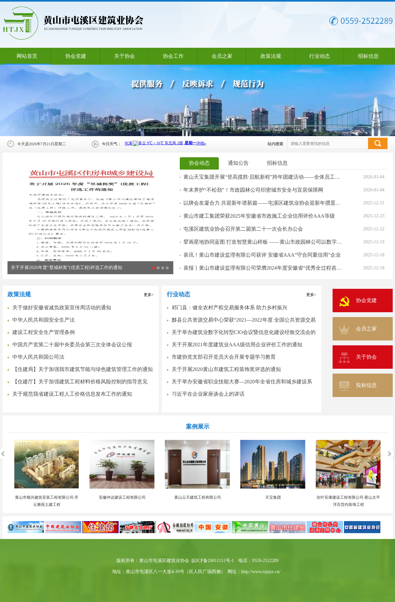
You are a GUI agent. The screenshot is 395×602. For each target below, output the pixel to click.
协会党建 (75, 56)
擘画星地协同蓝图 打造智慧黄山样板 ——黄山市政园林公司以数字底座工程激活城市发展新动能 (263, 242)
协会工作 (173, 56)
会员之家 (222, 56)
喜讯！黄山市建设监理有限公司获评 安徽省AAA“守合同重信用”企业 (262, 255)
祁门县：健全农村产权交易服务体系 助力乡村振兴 (229, 307)
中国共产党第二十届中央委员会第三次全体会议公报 (72, 344)
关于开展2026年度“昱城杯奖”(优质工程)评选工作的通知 (67, 267)
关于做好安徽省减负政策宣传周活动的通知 (61, 307)
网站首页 (27, 56)
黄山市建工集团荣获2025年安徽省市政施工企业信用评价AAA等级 (259, 216)
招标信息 (368, 56)
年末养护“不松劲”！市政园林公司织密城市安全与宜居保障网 (253, 190)
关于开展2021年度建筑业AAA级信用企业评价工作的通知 (237, 344)
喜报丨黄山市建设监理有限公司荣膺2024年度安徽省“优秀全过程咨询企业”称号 (263, 268)
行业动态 (319, 56)
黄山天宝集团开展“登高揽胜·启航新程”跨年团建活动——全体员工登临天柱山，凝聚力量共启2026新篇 (263, 177)
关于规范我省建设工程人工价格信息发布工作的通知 (72, 394)
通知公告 (238, 163)
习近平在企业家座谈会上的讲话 (208, 394)
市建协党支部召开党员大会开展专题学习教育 (224, 357)
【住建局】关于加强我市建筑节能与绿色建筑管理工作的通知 (82, 369)
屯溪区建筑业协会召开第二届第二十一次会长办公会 (243, 229)
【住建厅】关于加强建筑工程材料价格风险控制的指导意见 (80, 381)
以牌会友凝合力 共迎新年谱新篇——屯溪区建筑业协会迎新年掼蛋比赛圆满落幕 (263, 203)
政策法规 (270, 56)
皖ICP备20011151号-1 (212, 560)
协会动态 (199, 163)
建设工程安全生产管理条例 (43, 332)
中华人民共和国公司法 (38, 357)
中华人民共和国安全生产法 (43, 320)
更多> (149, 294)
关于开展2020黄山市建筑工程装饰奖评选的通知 (226, 369)
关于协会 (124, 56)
